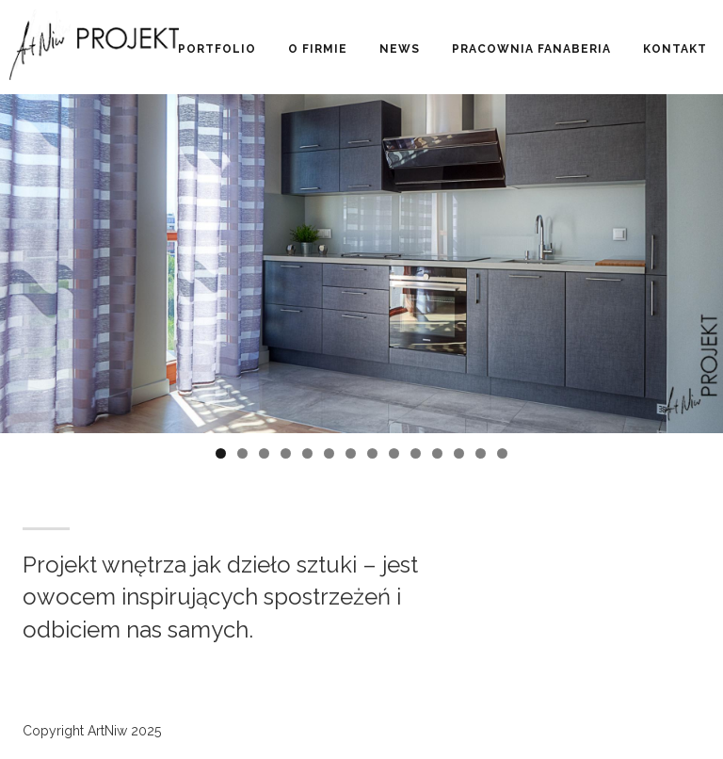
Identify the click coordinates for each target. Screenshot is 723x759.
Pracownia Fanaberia (531, 49)
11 (437, 453)
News (399, 49)
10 (415, 453)
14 (502, 453)
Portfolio (217, 49)
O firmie (317, 49)
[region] (361, 301)
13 (480, 453)
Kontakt (675, 49)
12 (459, 453)
